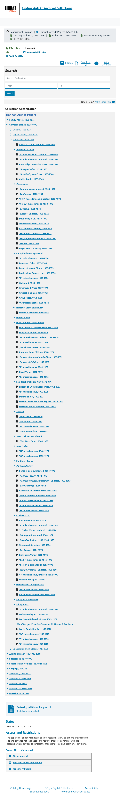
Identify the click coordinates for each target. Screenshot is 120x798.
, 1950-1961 (34, 347)
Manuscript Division (21, 32)
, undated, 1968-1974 (36, 535)
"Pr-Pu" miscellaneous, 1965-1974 (36, 505)
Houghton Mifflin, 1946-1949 (33, 332)
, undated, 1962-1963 (45, 480)
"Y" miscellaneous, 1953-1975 (34, 639)
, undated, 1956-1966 (38, 569)
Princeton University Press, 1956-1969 (38, 490)
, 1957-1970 (30, 416)
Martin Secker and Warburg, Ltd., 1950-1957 (41, 401)
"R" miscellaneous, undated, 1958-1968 (38, 525)
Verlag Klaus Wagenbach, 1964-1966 (37, 594)
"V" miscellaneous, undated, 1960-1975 (38, 609)
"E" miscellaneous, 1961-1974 (33, 258)
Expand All (11, 750)
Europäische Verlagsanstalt (29, 253)
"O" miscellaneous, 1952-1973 (34, 456)
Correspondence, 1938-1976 (29, 35)
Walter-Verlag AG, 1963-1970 (33, 614)
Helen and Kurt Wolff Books (30, 322)
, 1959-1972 (29, 243)
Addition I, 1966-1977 (20, 673)
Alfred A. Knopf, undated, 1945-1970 (37, 144)
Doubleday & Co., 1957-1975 (33, 218)
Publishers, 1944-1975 (64, 35)
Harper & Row (23, 317)
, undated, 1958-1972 (34, 213)
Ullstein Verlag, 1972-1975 (32, 579)
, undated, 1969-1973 (37, 495)
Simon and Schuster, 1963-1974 (34, 545)
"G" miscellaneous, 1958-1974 (34, 302)
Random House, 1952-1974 (32, 520)
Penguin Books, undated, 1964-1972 (37, 470)
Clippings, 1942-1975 (19, 668)
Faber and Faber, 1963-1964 (33, 263)
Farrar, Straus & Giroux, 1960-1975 (36, 268)
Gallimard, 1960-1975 (29, 283)
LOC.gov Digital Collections (58, 788)
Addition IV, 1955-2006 (20, 688)
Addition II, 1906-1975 (20, 678)
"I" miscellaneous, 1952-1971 (33, 342)
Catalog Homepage (20, 788)
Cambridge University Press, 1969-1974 (38, 164)
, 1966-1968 (32, 485)
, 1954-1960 (33, 169)
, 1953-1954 (31, 194)
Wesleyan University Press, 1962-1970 (38, 619)
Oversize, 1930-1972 (19, 693)
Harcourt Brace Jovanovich (98, 35)
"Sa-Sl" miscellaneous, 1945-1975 (35, 559)
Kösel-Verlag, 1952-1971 (31, 372)
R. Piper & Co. (23, 515)
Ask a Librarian (103, 102)
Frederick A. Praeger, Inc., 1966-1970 (37, 273)
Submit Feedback (39, 791)
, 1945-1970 (30, 421)
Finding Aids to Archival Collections (47, 8)
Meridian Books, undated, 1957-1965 (37, 406)
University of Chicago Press (30, 584)
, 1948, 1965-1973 (36, 540)
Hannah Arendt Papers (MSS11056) (59, 32)
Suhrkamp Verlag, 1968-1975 (33, 555)
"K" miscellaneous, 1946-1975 (34, 377)
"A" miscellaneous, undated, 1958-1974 (38, 154)
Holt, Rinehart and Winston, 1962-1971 (38, 327)
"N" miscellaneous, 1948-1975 (34, 451)
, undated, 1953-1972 (37, 189)
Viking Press (22, 604)
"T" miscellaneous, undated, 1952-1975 (38, 574)
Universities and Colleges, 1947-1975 (30, 648)
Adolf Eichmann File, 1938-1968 (24, 653)
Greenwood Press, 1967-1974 (33, 288)
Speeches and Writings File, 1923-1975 (28, 663)
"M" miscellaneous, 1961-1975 (34, 426)
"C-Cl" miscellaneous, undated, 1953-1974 (40, 199)
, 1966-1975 (33, 441)
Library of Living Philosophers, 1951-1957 (39, 386)
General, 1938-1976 (22, 129)
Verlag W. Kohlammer (27, 599)
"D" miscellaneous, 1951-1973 (34, 223)
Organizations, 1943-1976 (25, 134)
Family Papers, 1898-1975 (22, 119)
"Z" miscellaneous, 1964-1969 (33, 644)
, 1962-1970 (37, 238)
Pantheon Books (24, 461)
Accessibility (91, 788)
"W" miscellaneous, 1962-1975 (34, 634)
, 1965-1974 (30, 208)
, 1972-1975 (33, 475)
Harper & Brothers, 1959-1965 (34, 312)
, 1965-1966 (36, 174)
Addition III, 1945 (18, 683)
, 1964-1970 (31, 550)
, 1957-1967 (34, 362)
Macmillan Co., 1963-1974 (32, 396)
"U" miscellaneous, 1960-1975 (34, 589)
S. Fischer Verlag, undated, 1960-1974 (37, 530)
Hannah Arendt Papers (21, 114)
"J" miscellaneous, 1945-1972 (33, 367)
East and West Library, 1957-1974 (35, 228)
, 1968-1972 (41, 357)
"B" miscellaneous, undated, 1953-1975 (38, 159)
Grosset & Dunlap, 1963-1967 (33, 292)
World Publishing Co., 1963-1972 (35, 629)
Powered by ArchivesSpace (75, 791)
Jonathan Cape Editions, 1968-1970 (36, 352)
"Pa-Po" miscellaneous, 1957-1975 (36, 500)
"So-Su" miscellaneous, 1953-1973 (36, 564)
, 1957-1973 (33, 431)
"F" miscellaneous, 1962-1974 (33, 278)
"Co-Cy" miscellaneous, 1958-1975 (36, 203)
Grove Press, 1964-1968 (30, 297)
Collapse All (27, 750)
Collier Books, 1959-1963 (31, 179)
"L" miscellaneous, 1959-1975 (33, 391)
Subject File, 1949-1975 (20, 658)
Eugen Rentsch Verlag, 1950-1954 (35, 248)
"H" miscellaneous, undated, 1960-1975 (38, 337)
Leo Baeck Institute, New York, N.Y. (34, 381)
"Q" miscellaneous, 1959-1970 (34, 510)
